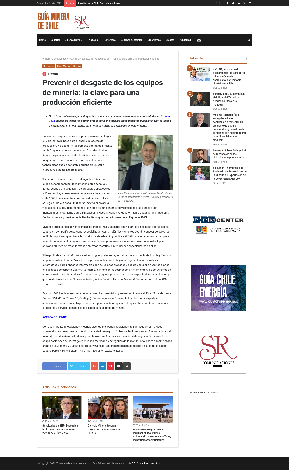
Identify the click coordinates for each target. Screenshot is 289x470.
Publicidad (185, 40)
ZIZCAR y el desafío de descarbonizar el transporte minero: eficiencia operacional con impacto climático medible (229, 76)
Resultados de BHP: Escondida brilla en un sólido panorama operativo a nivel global (60, 429)
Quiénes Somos (73, 40)
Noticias (93, 40)
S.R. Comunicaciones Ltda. (146, 463)
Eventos (170, 40)
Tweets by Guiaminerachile (204, 392)
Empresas (110, 40)
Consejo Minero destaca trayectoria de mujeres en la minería (104, 429)
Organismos (154, 40)
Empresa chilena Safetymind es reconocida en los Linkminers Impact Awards (229, 154)
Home (42, 40)
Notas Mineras (63, 66)
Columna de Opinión (131, 40)
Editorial (55, 40)
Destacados (60, 58)
